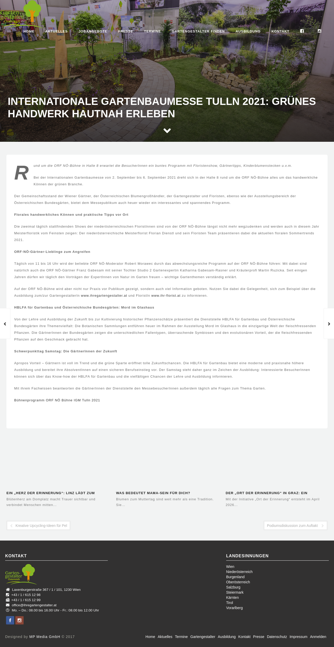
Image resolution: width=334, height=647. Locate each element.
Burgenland (235, 577)
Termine (152, 31)
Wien (230, 567)
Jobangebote (92, 31)
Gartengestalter (202, 637)
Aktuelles (56, 31)
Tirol (229, 603)
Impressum (298, 637)
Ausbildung (248, 31)
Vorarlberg (234, 608)
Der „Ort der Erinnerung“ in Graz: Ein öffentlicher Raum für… (266, 493)
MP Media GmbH (44, 637)
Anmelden (318, 637)
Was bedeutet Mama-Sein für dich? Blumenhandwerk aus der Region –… (155, 493)
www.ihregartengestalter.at (104, 295)
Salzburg (233, 587)
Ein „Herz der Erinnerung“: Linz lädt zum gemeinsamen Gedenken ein (50, 493)
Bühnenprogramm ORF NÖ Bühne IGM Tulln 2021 (57, 400)
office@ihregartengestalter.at (34, 605)
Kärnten (232, 597)
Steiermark (235, 592)
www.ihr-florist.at (166, 295)
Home (28, 31)
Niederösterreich (239, 572)
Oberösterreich (238, 582)
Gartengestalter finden (198, 31)
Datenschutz (277, 637)
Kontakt (280, 31)
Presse (125, 31)
